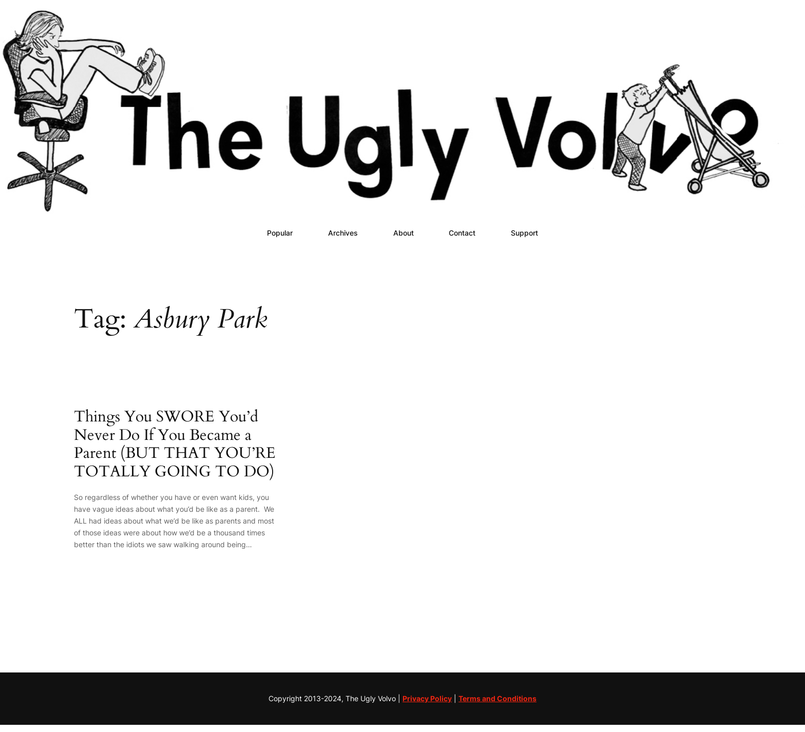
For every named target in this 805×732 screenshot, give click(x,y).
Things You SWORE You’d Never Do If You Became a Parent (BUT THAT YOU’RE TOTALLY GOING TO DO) (175, 444)
